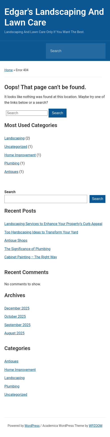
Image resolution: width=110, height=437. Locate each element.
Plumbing (12, 163)
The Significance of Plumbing (27, 249)
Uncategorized (15, 147)
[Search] (70, 51)
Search (10, 192)
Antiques (11, 172)
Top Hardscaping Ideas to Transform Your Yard (41, 232)
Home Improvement (20, 155)
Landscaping (14, 138)
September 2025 (17, 325)
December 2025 (16, 308)
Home (8, 70)
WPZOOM (95, 425)
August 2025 (14, 333)
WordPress (32, 425)
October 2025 (15, 316)
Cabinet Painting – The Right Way (30, 257)
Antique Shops (15, 240)
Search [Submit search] (98, 51)
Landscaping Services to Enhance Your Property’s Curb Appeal (53, 224)
